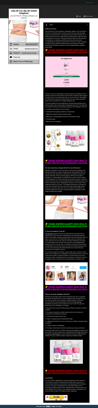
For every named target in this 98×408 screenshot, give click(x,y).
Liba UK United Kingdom (53, 334)
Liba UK (47, 170)
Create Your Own (89, 2)
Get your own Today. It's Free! (49, 406)
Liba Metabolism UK (50, 233)
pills (67, 175)
